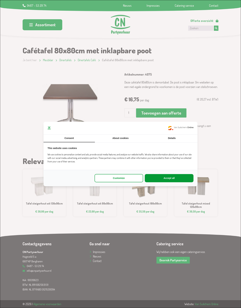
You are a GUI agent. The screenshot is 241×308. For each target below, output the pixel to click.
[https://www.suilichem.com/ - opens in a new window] (180, 128)
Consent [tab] (69, 138)
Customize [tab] (119, 178)
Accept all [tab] (169, 178)
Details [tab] (172, 138)
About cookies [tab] (120, 138)
